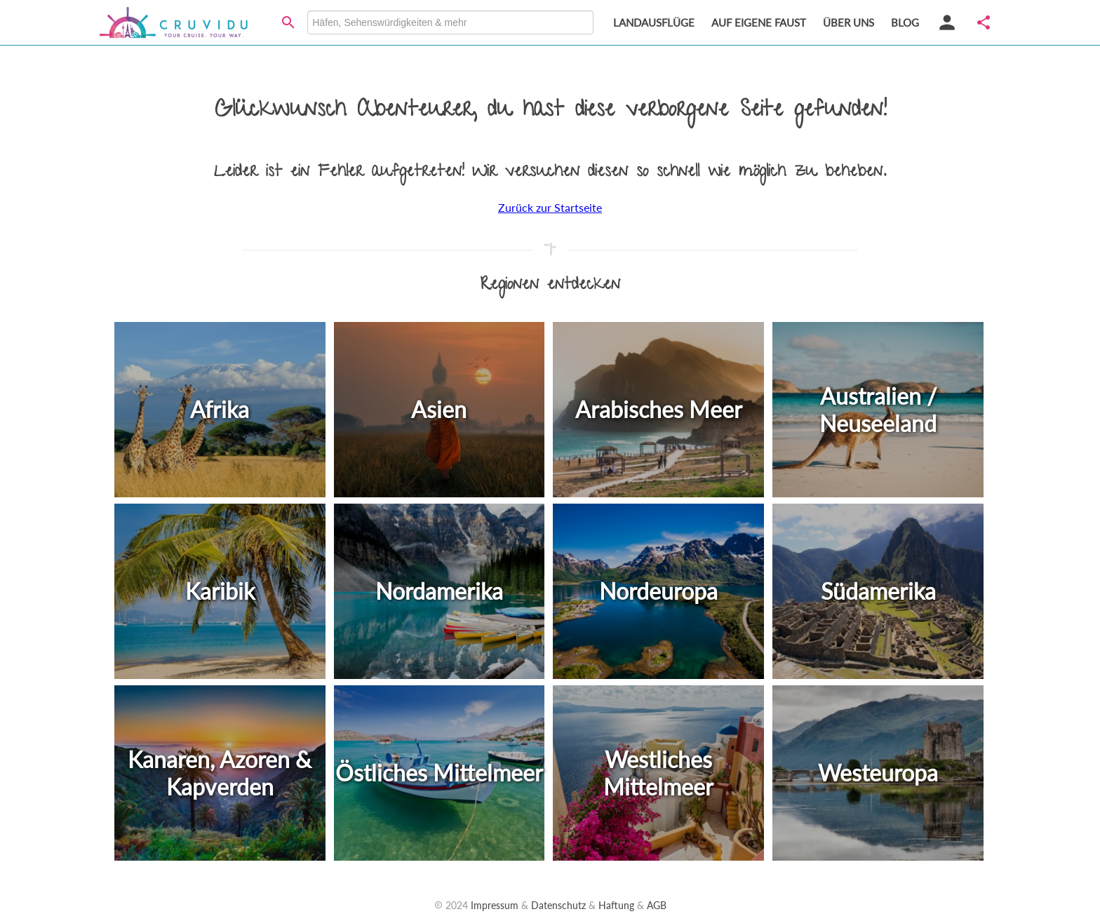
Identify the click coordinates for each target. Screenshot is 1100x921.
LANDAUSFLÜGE (654, 22)
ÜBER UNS (848, 22)
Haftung (616, 905)
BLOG (905, 22)
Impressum (494, 905)
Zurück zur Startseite (550, 207)
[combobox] (450, 22)
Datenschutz (558, 905)
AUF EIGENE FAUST (758, 22)
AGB (656, 905)
